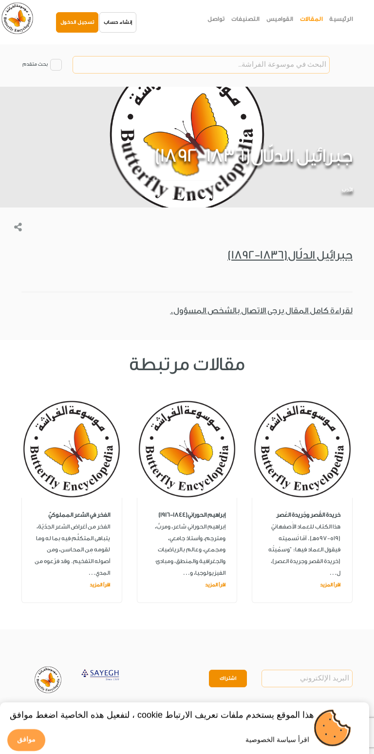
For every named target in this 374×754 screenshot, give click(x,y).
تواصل (216, 19)
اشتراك (228, 678)
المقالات (311, 19)
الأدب (347, 190)
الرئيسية (341, 19)
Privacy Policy (63, 717)
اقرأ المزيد (330, 585)
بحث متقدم (35, 64)
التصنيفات (245, 19)
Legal (96, 717)
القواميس (279, 19)
